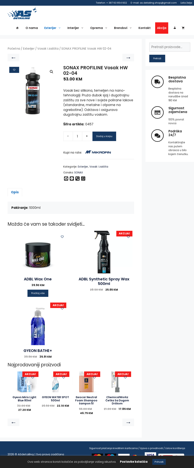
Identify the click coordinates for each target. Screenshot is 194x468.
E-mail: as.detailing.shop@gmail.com (154, 3)
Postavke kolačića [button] (134, 462)
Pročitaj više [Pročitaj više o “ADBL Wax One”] (38, 293)
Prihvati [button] (159, 462)
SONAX (78, 173)
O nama (32, 29)
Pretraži (157, 59)
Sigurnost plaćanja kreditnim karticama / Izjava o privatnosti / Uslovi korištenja (137, 449)
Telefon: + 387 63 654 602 (111, 3)
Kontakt (144, 29)
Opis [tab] (15, 193)
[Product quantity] (77, 137)
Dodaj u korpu (104, 136)
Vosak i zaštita (48, 49)
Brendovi (124, 28)
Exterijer (53, 28)
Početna (14, 49)
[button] (51, 72)
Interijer (76, 28)
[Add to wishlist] (14, 70)
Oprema (100, 28)
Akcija (161, 29)
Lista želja (186, 3)
